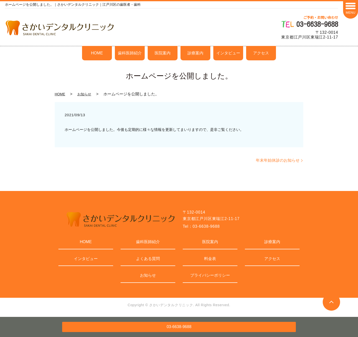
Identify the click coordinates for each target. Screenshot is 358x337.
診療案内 (195, 53)
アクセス (261, 53)
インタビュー (228, 53)
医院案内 (163, 53)
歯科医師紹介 (130, 53)
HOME (97, 53)
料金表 (210, 259)
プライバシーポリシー (210, 275)
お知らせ (84, 94)
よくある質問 (148, 259)
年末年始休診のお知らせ (278, 160)
